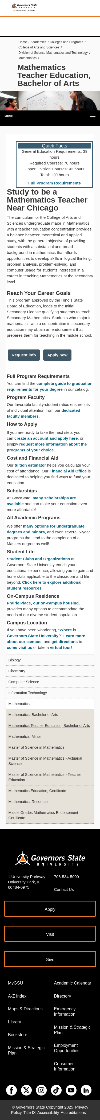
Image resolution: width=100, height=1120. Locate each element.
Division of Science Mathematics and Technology (53, 53)
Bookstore (17, 1034)
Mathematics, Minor (25, 736)
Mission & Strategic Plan (26, 1050)
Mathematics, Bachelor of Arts (33, 715)
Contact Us (64, 889)
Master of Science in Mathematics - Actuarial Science (45, 761)
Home (22, 42)
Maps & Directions (25, 1009)
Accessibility (48, 1112)
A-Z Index (17, 996)
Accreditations (73, 1112)
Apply (50, 909)
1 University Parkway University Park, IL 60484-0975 (26, 882)
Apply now (57, 355)
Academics (38, 42)
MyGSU (15, 983)
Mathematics (27, 58)
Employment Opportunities (66, 1048)
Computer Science (24, 682)
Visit (50, 934)
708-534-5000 (66, 876)
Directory (62, 996)
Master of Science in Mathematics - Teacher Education (45, 777)
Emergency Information (65, 1011)
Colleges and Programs (66, 42)
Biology (15, 660)
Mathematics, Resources (29, 802)
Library (14, 1022)
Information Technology (28, 693)
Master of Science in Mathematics (37, 747)
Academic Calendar (72, 983)
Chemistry (17, 671)
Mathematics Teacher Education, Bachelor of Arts (49, 725)
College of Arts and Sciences (38, 47)
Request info (24, 355)
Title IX (29, 1112)
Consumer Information (64, 1066)
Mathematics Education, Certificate (37, 791)
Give (50, 959)
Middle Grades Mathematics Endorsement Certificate (43, 815)
